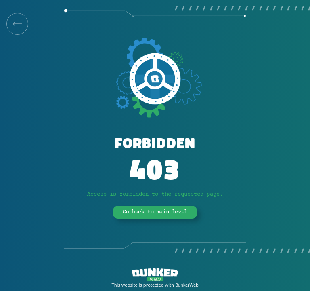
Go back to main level (155, 212)
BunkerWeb (187, 285)
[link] (17, 24)
